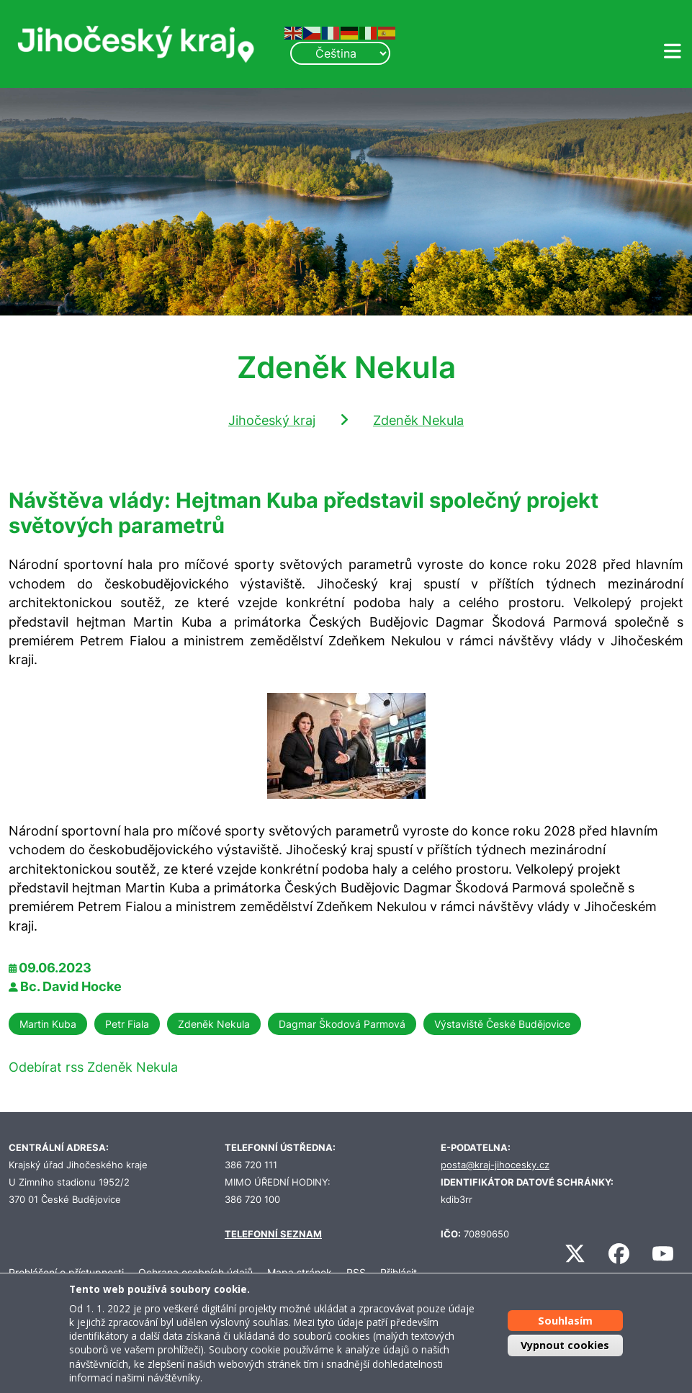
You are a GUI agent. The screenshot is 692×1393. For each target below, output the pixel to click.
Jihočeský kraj (271, 420)
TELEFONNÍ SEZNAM (273, 1234)
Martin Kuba (47, 1024)
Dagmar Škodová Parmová (342, 1024)
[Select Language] (340, 53)
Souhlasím (565, 1320)
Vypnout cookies (565, 1345)
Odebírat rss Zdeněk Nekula (93, 1067)
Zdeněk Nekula (418, 420)
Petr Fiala (127, 1024)
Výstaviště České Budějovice (502, 1024)
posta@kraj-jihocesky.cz (495, 1165)
